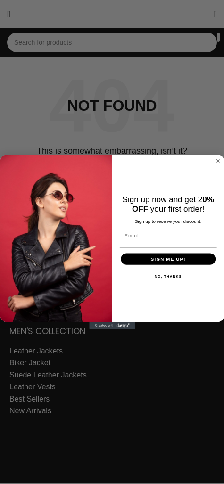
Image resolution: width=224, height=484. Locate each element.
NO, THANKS (168, 276)
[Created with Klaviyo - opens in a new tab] (112, 325)
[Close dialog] (217, 160)
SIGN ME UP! (167, 258)
